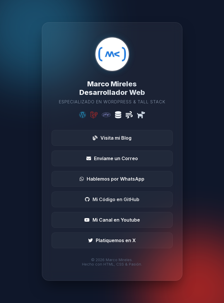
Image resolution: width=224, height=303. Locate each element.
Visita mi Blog (112, 138)
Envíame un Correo (112, 158)
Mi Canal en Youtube (112, 220)
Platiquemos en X (112, 240)
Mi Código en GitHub (112, 199)
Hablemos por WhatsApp (112, 179)
